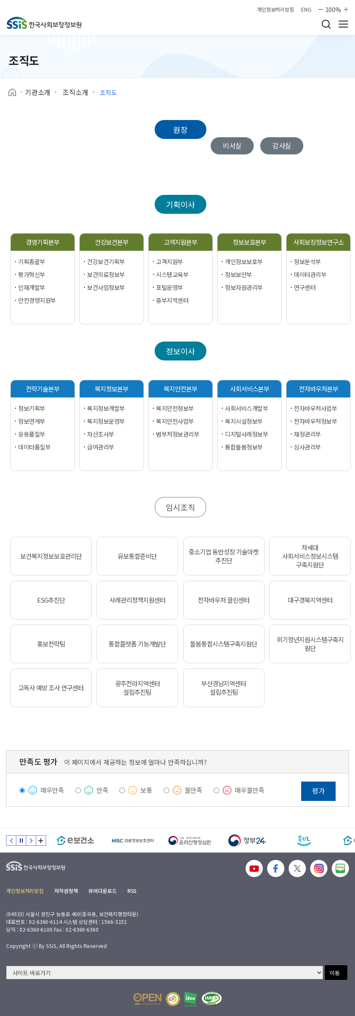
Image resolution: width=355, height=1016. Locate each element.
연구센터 (304, 287)
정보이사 (180, 351)
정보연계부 (31, 421)
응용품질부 (31, 434)
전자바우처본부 (318, 388)
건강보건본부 (111, 241)
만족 (103, 789)
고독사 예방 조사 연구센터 (51, 687)
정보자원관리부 (244, 287)
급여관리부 (100, 447)
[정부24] (247, 840)
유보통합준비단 (137, 556)
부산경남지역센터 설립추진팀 (223, 687)
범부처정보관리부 (177, 434)
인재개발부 (31, 287)
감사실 (282, 145)
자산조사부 (100, 434)
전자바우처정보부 (315, 421)
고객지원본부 (180, 241)
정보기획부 (31, 408)
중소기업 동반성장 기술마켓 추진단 (223, 556)
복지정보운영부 (106, 421)
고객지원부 (169, 261)
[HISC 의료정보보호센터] (132, 840)
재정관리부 (307, 434)
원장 (180, 129)
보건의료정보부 (106, 274)
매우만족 (52, 789)
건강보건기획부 (106, 261)
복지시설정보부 (244, 421)
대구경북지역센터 (310, 600)
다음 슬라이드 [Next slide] (31, 840)
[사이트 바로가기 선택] (164, 972)
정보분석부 (307, 261)
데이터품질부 (34, 447)
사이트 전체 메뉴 (343, 24)
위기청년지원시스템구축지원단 (310, 644)
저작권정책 (66, 890)
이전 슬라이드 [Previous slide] (11, 840)
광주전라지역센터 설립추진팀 (137, 687)
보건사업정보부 (106, 287)
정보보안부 (238, 274)
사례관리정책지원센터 (137, 600)
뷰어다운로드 (102, 890)
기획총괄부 (31, 261)
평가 (318, 790)
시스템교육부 (172, 274)
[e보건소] (75, 840)
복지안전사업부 (175, 421)
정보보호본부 (249, 241)
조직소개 (75, 92)
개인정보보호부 (244, 261)
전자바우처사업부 (315, 408)
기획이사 (180, 204)
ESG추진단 (51, 600)
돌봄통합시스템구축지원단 (223, 644)
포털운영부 (169, 287)
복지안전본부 (180, 388)
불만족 (194, 789)
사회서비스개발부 (246, 408)
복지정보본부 (111, 388)
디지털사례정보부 (246, 434)
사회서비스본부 (249, 388)
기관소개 (37, 92)
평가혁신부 (31, 274)
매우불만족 (250, 789)
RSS (132, 890)
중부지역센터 (172, 300)
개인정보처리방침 (275, 9)
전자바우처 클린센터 (223, 600)
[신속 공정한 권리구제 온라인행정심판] (189, 840)
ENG (306, 9)
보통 (146, 789)
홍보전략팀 (51, 644)
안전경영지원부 (37, 300)
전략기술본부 (42, 388)
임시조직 (180, 507)
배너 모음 (41, 840)
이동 (335, 973)
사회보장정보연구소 (318, 241)
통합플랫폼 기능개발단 (137, 644)
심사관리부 (307, 447)
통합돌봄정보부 (244, 447)
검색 (326, 24)
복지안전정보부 (175, 408)
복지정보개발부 (106, 408)
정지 (21, 840)
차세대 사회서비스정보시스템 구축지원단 (310, 556)
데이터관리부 (310, 274)
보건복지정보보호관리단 (51, 556)
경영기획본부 (42, 241)
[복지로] (304, 840)
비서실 (232, 145)
